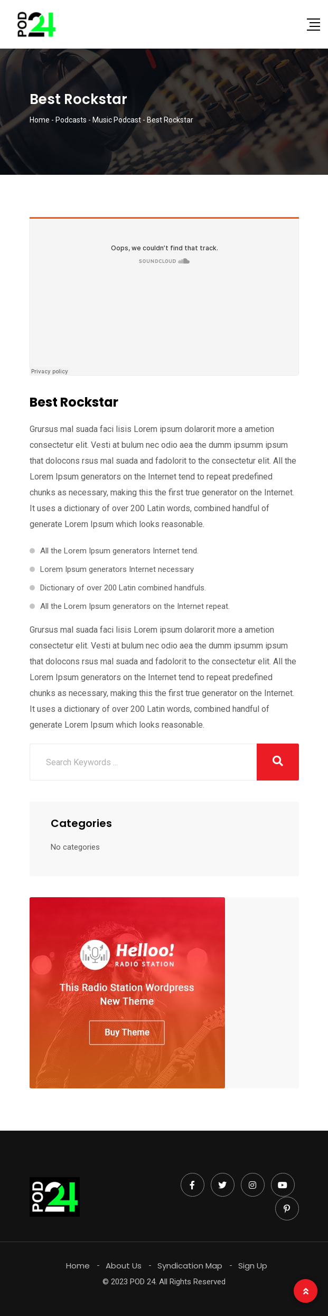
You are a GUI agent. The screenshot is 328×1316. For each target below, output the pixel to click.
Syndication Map (189, 1265)
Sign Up (252, 1265)
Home (78, 1265)
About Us (124, 1265)
